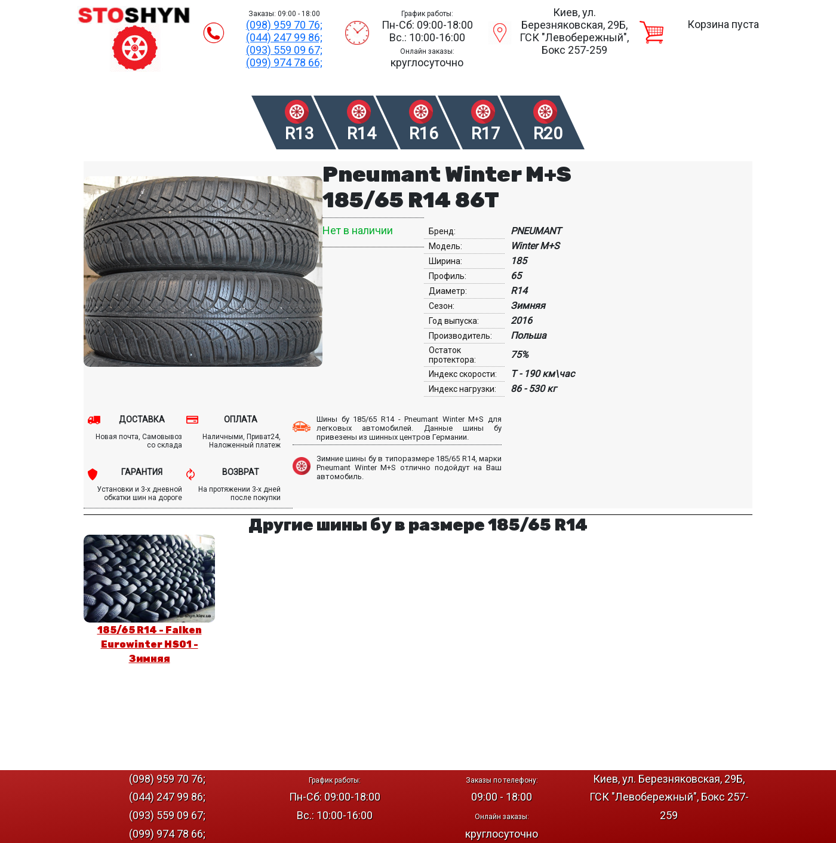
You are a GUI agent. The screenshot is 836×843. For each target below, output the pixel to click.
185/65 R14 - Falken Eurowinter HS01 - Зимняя (149, 644)
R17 (485, 133)
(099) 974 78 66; (284, 62)
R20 (548, 133)
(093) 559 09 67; (284, 50)
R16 (423, 133)
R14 (361, 133)
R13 (299, 133)
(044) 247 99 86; (284, 37)
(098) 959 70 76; (284, 25)
